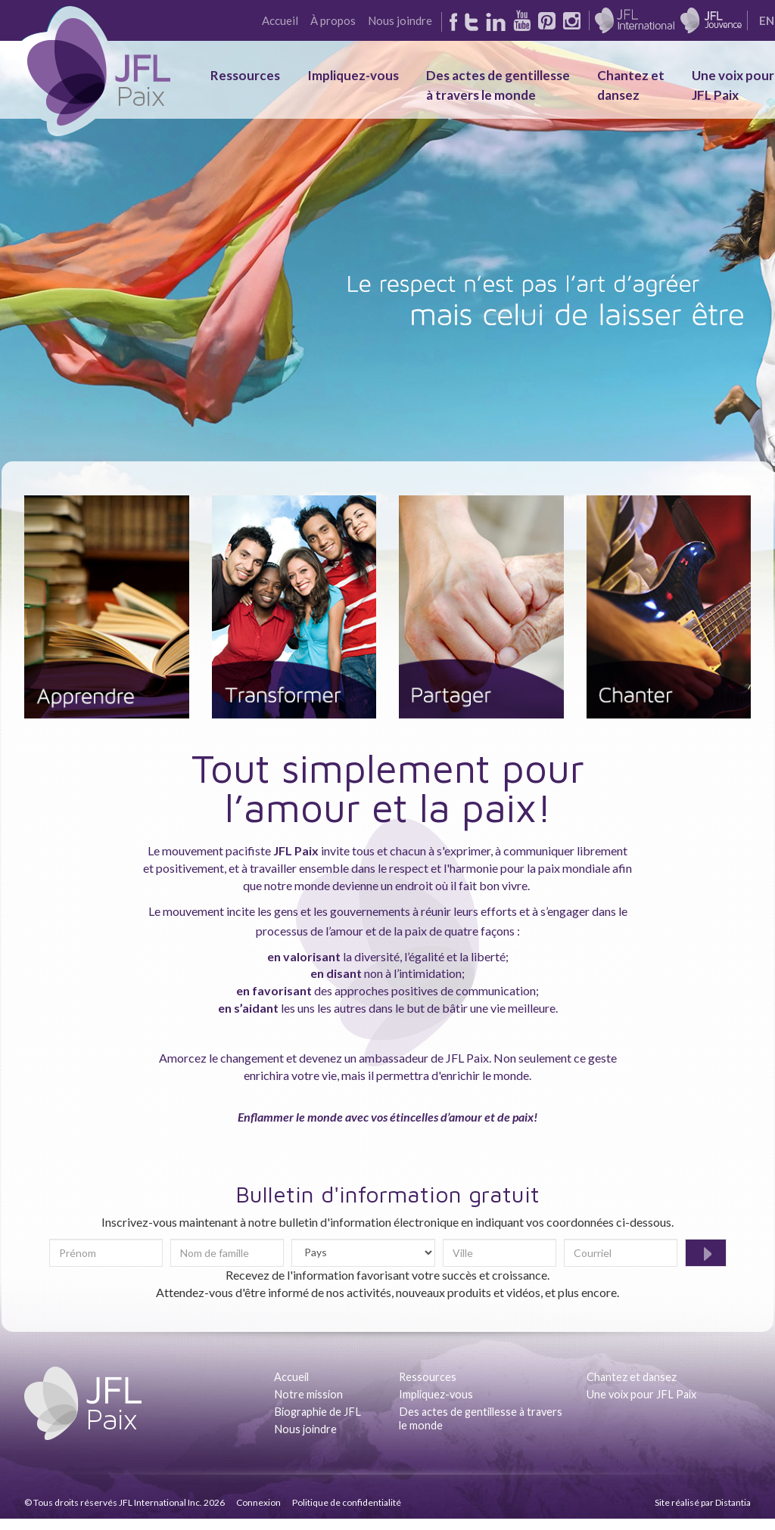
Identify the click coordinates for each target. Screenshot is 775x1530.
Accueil (280, 20)
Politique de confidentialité (346, 1502)
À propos (333, 20)
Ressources (245, 75)
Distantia (733, 1502)
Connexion (258, 1502)
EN (766, 20)
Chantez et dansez (632, 1376)
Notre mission (308, 1394)
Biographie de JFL (317, 1411)
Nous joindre (400, 20)
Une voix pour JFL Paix (641, 1394)
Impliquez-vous (353, 75)
